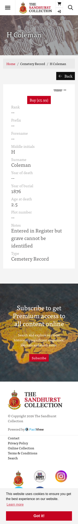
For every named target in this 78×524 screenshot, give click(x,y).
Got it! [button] (39, 516)
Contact (14, 438)
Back (65, 76)
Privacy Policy (18, 443)
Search (13, 458)
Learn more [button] (15, 504)
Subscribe (39, 358)
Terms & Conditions (22, 453)
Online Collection (21, 448)
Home (10, 63)
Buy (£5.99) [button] (39, 100)
